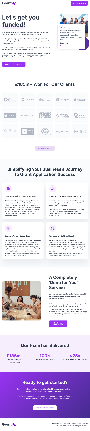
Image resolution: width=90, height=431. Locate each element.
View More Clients (45, 148)
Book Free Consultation (79, 3)
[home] (9, 3)
